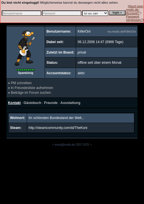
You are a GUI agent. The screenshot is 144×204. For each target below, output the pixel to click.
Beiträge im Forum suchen (31, 93)
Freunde (50, 103)
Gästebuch (32, 103)
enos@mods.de (65, 144)
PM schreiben (21, 83)
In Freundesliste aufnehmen (32, 88)
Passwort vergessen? (134, 18)
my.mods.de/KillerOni (121, 31)
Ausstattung (70, 103)
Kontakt (14, 103)
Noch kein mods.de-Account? (134, 10)
